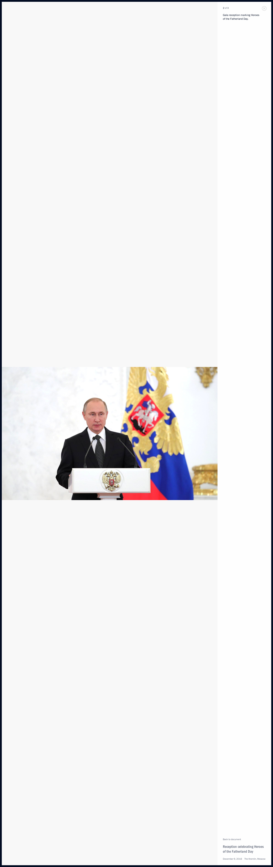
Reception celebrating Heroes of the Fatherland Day (243, 849)
